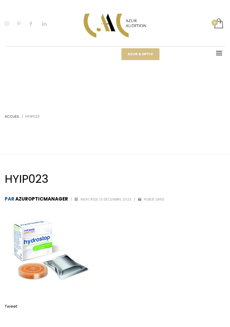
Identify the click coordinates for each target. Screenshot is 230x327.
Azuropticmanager (42, 199)
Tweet (11, 306)
